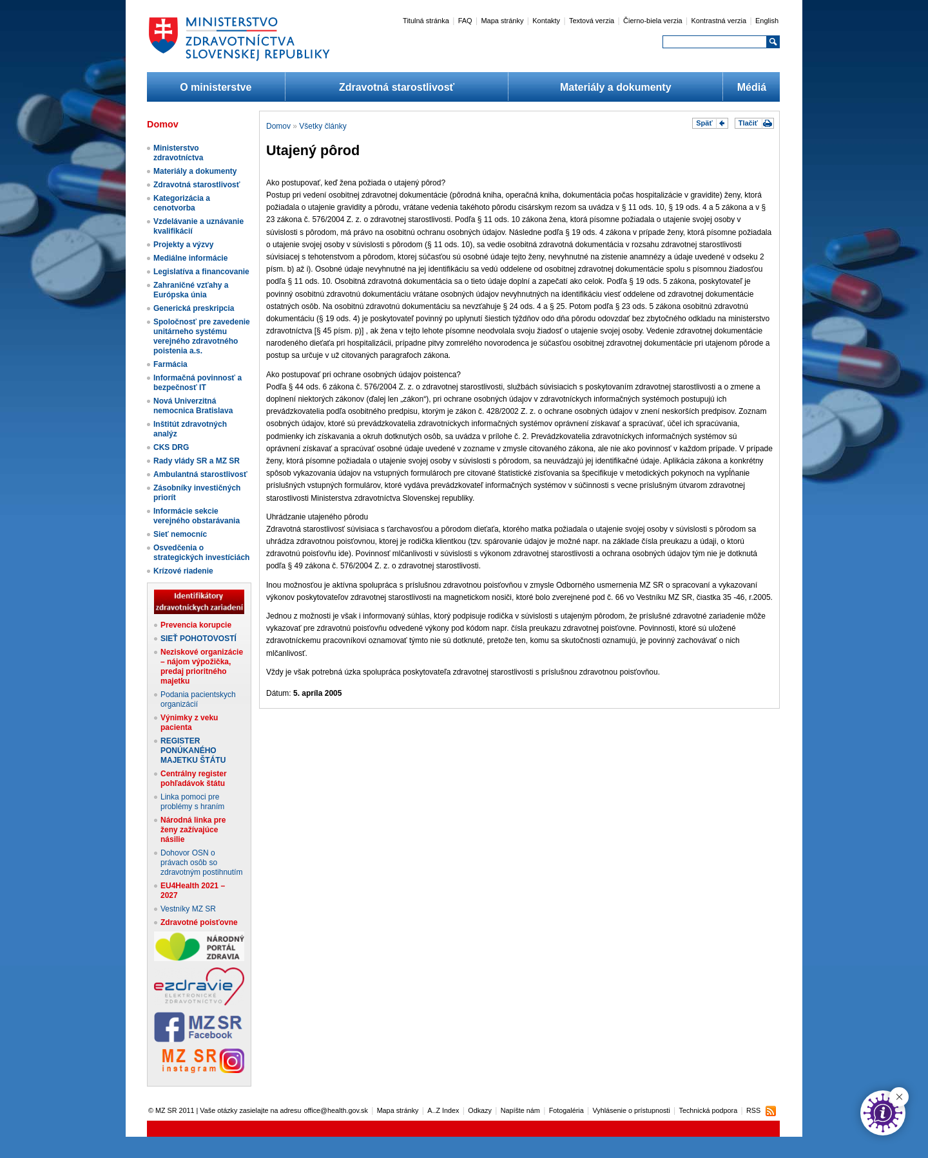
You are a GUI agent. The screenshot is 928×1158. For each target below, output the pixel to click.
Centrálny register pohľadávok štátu (193, 778)
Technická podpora (708, 1110)
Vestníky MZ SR (188, 908)
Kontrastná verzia (719, 20)
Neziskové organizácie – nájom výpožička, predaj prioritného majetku (201, 667)
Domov (278, 126)
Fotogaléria (566, 1110)
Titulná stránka (426, 20)
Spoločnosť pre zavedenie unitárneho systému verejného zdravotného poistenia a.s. (201, 336)
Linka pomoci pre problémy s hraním (192, 801)
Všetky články (322, 126)
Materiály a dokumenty (616, 87)
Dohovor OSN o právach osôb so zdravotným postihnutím (201, 862)
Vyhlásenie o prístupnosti (631, 1110)
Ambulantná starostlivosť (200, 474)
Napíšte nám (520, 1110)
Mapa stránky (502, 20)
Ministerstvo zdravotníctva (178, 153)
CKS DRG (171, 447)
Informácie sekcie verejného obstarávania (196, 516)
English (766, 20)
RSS (753, 1110)
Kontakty (546, 20)
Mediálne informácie (190, 258)
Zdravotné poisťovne (199, 922)
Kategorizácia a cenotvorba (181, 203)
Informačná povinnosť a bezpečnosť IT (197, 382)
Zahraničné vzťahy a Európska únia (190, 290)
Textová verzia (591, 20)
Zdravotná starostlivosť (396, 87)
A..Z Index (443, 1110)
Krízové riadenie (183, 570)
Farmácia (170, 364)
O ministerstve (215, 87)
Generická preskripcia (193, 308)
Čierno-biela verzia (652, 20)
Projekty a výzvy (183, 244)
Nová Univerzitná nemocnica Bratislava (193, 406)
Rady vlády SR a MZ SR (196, 460)
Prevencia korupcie (195, 625)
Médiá (751, 87)
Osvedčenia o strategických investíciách (201, 552)
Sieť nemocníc (180, 534)
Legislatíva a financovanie (201, 271)
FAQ (465, 20)
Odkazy (480, 1110)
